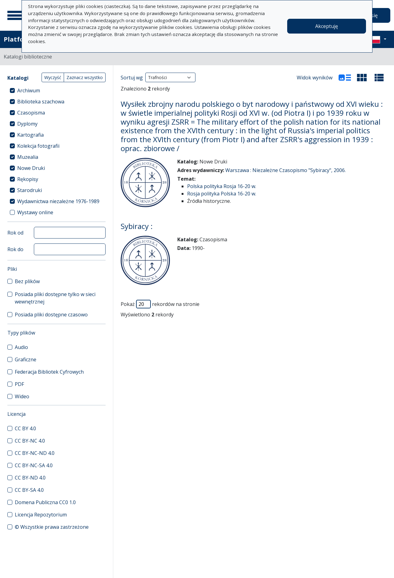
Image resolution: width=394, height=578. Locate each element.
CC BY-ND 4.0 (30, 477)
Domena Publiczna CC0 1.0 (45, 502)
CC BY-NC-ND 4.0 (34, 453)
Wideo (22, 396)
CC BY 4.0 (25, 428)
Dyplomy (27, 123)
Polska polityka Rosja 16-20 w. (221, 186)
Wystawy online (35, 212)
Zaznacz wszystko (84, 77)
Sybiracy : (137, 226)
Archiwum (28, 90)
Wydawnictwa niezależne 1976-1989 (58, 201)
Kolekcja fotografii (38, 145)
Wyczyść (52, 77)
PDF (19, 384)
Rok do (15, 249)
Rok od (15, 232)
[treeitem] (56, 90)
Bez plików (27, 281)
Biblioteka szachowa (40, 101)
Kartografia (30, 134)
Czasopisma (31, 112)
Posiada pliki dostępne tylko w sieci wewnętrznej (55, 298)
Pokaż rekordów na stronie (160, 304)
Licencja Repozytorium (41, 514)
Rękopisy (27, 179)
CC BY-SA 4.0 (29, 490)
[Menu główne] (15, 15)
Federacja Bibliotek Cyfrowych (49, 371)
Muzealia (27, 157)
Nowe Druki (31, 168)
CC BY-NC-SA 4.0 (34, 465)
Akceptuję (326, 26)
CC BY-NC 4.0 (30, 440)
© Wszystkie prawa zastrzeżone (52, 527)
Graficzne (25, 359)
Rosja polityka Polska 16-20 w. (221, 193)
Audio (21, 347)
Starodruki (29, 190)
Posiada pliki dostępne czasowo (51, 314)
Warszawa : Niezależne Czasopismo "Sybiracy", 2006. (285, 170)
